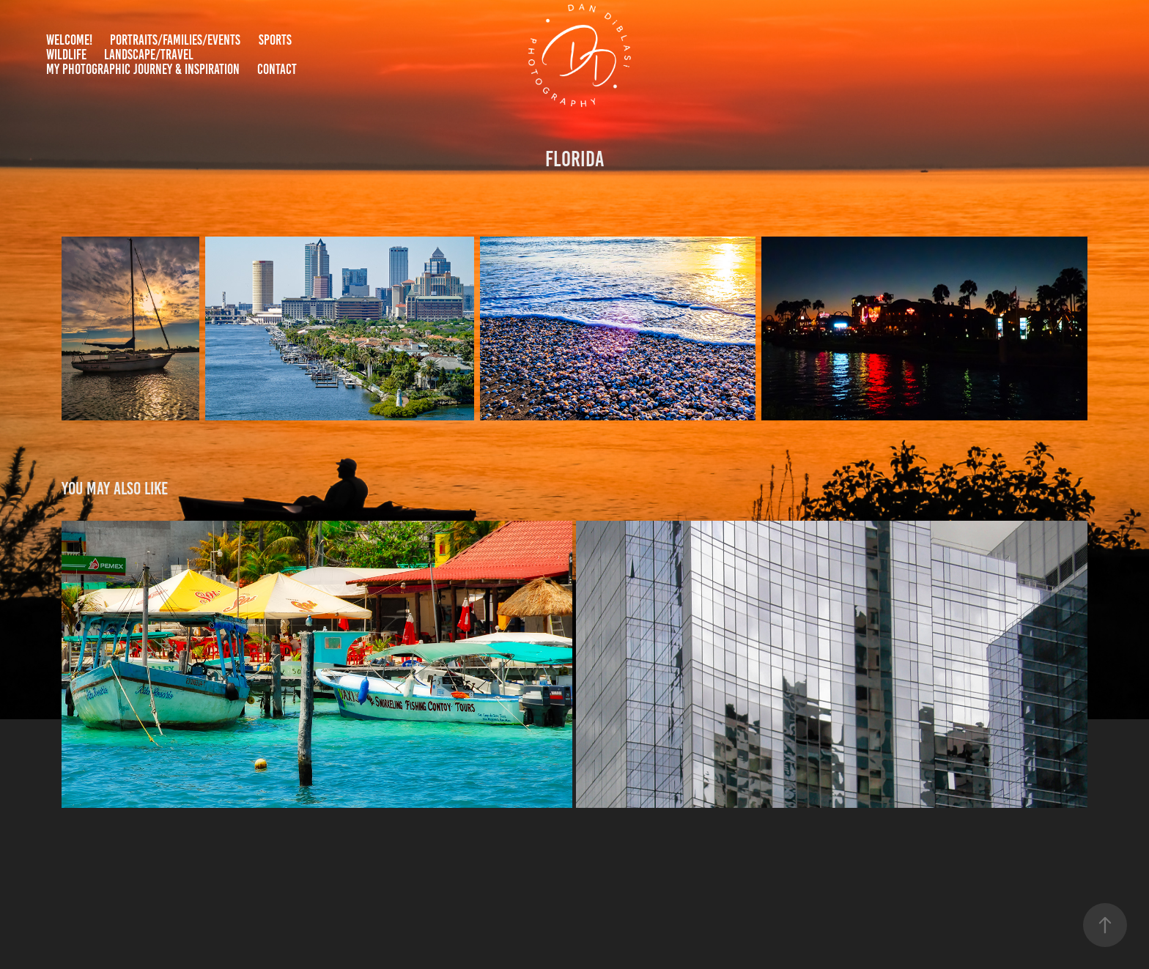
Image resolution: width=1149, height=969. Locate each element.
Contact (277, 69)
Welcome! (69, 40)
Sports (275, 40)
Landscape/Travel (148, 54)
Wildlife (66, 54)
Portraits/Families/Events (175, 40)
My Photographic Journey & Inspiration (143, 69)
